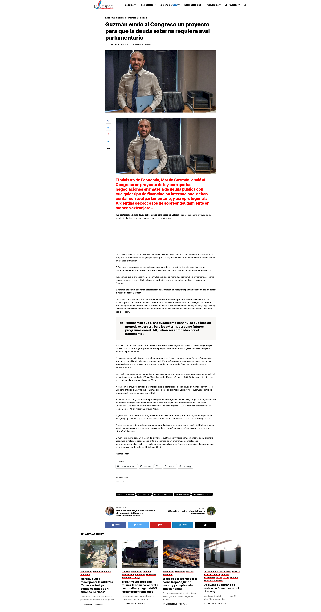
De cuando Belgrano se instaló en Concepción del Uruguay (221, 588)
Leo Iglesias (130, 604)
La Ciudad (114, 44)
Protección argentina (162, 494)
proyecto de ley (182, 494)
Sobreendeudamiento (202, 494)
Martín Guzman (144, 494)
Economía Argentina (125, 494)
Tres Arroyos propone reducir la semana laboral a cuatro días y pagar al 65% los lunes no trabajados (140, 586)
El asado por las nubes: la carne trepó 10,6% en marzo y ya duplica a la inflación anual (180, 583)
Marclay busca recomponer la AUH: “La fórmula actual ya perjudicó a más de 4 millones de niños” (96, 585)
